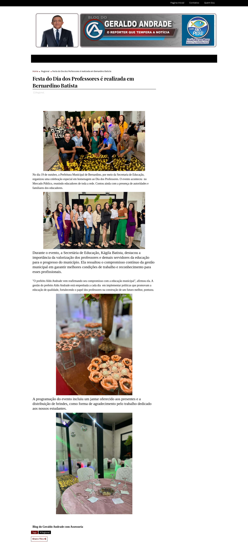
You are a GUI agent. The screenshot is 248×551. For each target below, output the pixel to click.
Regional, (40, 92)
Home (35, 71)
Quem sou (209, 2)
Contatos (194, 2)
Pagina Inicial (177, 2)
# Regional (45, 532)
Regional (45, 71)
